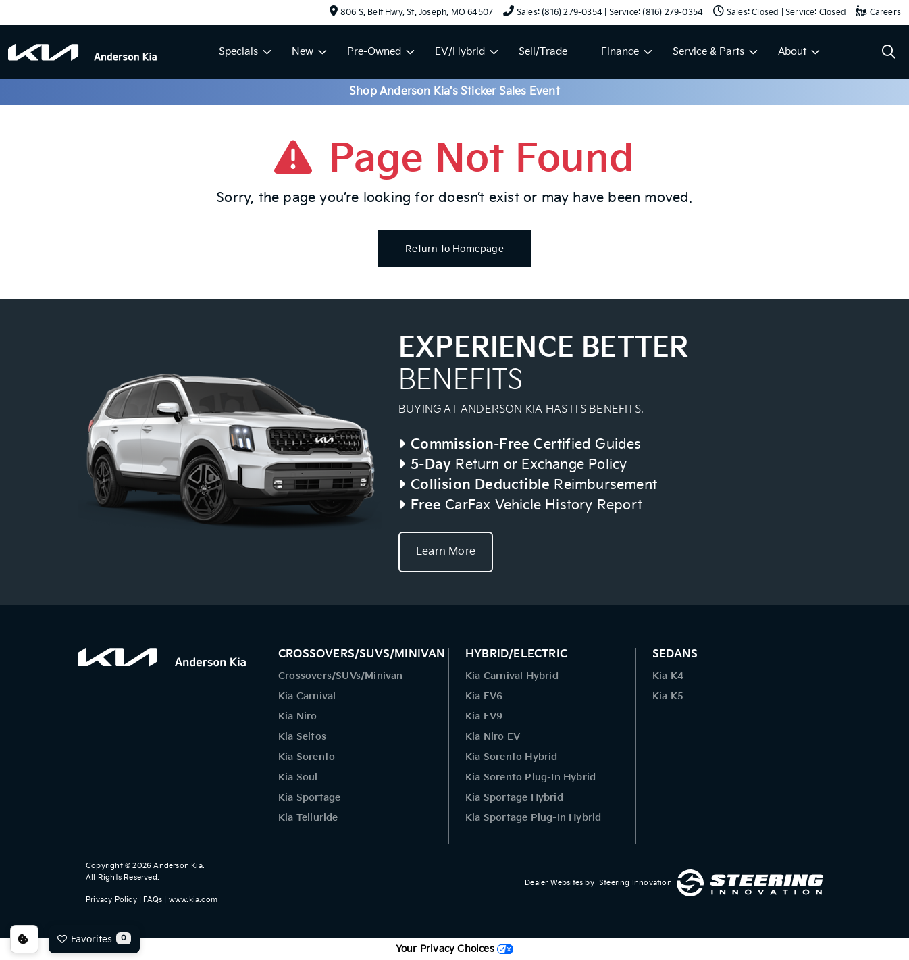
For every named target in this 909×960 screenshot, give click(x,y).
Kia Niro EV (492, 736)
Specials (238, 51)
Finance (620, 51)
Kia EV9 (483, 716)
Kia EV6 (483, 696)
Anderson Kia (177, 865)
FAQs (152, 899)
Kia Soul (298, 777)
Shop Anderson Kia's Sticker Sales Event (454, 91)
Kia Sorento (306, 757)
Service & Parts (708, 51)
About (792, 51)
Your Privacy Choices (454, 949)
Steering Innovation (635, 882)
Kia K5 (667, 696)
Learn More (445, 551)
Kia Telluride (308, 818)
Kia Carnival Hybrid (512, 676)
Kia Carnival (307, 696)
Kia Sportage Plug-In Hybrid (533, 818)
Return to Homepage (454, 249)
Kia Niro (297, 716)
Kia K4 (667, 676)
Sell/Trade (543, 51)
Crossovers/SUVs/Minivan (340, 676)
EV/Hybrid (460, 51)
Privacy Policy (111, 899)
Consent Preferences (24, 939)
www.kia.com (193, 899)
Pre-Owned (374, 51)
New (302, 51)
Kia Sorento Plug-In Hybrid (530, 777)
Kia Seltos (302, 736)
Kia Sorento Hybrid (511, 757)
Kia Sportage (309, 797)
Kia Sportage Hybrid (514, 797)
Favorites (94, 938)
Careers (878, 12)
